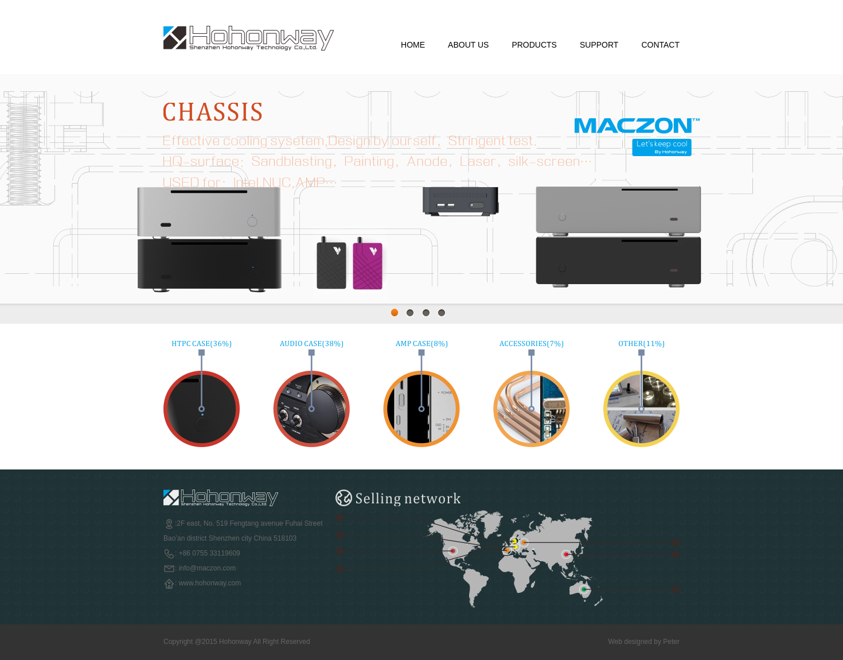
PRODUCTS (534, 44)
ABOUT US (468, 44)
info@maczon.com (207, 568)
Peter (671, 642)
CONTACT (660, 44)
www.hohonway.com (210, 583)
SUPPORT (599, 44)
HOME (413, 44)
